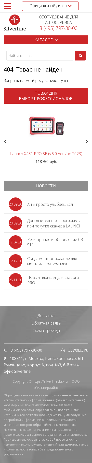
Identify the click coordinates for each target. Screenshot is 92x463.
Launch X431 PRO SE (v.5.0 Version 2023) (46, 153)
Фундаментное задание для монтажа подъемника (52, 261)
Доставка (46, 315)
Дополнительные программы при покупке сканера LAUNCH (54, 223)
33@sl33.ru (78, 350)
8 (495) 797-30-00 (58, 28)
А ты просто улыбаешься (50, 204)
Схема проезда (46, 330)
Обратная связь (46, 323)
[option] (46, 135)
